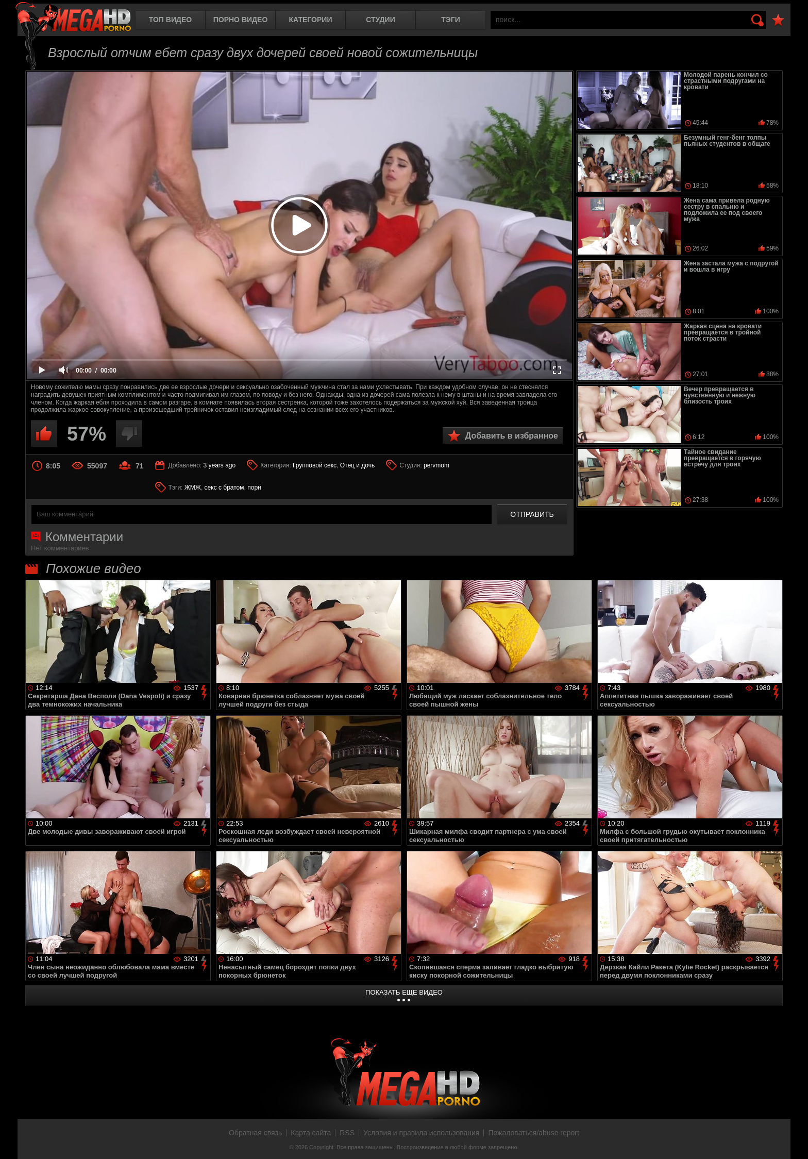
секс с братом (224, 487)
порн (254, 487)
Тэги (450, 19)
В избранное (778, 20)
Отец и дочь (357, 465)
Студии (380, 19)
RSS (347, 1133)
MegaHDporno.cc (73, 18)
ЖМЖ (192, 487)
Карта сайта (311, 1133)
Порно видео (240, 19)
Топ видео (170, 19)
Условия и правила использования (421, 1133)
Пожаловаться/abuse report (533, 1133)
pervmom (436, 465)
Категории (310, 19)
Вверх (792, 1140)
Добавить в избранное (511, 435)
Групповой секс (314, 465)
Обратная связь (255, 1133)
